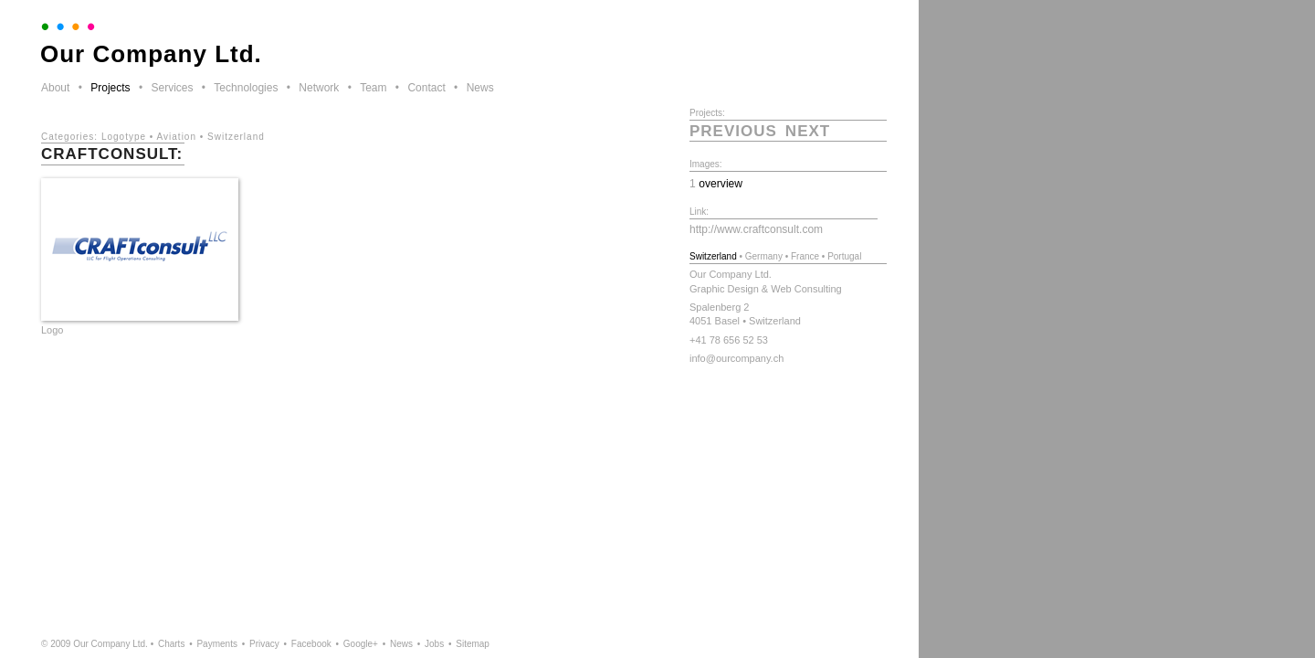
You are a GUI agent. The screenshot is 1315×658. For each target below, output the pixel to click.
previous (733, 131)
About (55, 87)
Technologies (246, 87)
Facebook (311, 644)
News (480, 87)
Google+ (360, 644)
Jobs (434, 644)
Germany (764, 256)
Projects (110, 87)
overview (720, 183)
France (805, 256)
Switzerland (236, 137)
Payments (216, 644)
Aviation (176, 137)
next (807, 131)
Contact (426, 87)
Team (373, 87)
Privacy (264, 644)
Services (172, 87)
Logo (52, 329)
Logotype (123, 137)
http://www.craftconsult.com (756, 229)
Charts (171, 644)
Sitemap (472, 644)
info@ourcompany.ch (736, 358)
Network (319, 87)
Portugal (844, 256)
